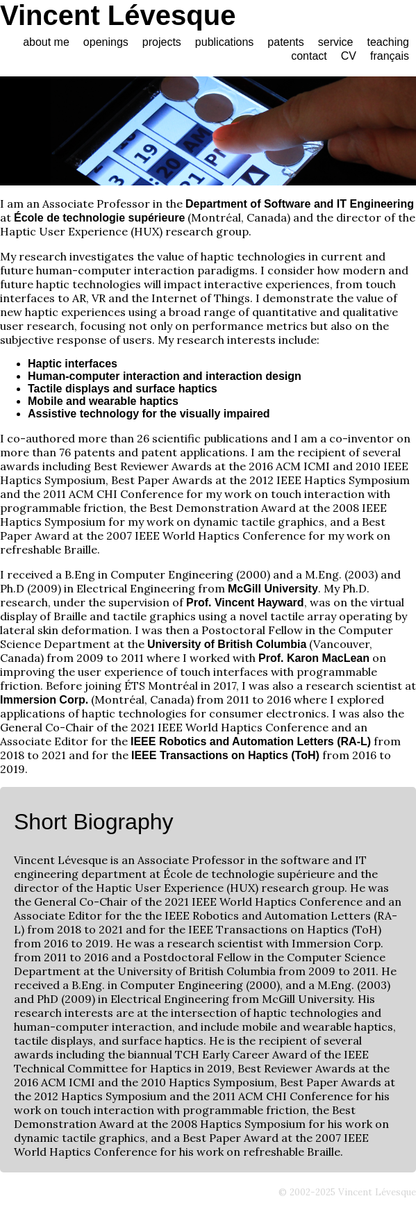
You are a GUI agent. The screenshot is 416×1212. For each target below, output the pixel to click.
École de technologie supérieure (99, 218)
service (335, 42)
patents (285, 42)
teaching (388, 42)
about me (46, 42)
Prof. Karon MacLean (313, 658)
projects (161, 42)
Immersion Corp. (44, 700)
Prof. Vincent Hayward (245, 602)
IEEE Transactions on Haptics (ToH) (225, 755)
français (389, 56)
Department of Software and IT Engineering (299, 204)
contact (309, 56)
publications (224, 42)
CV (348, 56)
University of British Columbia (226, 644)
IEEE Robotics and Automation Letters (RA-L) (251, 741)
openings (105, 42)
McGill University (273, 589)
